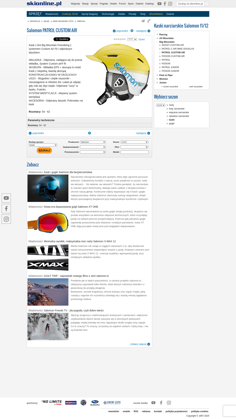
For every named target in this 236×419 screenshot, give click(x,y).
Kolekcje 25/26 (70, 14)
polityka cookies (199, 411)
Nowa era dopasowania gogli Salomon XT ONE (71, 206)
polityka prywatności (177, 411)
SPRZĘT (35, 14)
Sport (131, 3)
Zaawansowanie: (71, 147)
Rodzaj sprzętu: (36, 142)
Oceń (142, 39)
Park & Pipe (166, 75)
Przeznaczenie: (72, 152)
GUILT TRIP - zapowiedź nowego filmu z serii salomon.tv (76, 275)
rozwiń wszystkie (170, 86)
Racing (163, 34)
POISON (166, 63)
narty (171, 105)
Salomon (81, 21)
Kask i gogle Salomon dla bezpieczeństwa (68, 172)
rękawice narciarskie (179, 116)
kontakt (158, 411)
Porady (132, 14)
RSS (136, 411)
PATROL (166, 60)
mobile (126, 411)
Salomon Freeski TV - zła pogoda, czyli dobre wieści (74, 310)
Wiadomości (51, 14)
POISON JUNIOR (170, 71)
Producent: (73, 142)
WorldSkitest (156, 14)
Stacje (85, 3)
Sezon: (116, 142)
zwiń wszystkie (196, 86)
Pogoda (104, 3)
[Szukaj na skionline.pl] (206, 3)
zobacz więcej (138, 344)
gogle (171, 123)
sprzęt (46, 21)
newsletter (113, 411)
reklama (146, 411)
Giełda (121, 14)
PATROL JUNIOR (170, 67)
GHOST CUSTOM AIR (173, 45)
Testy (142, 14)
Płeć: (117, 147)
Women (163, 78)
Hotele (113, 3)
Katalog (149, 3)
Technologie (108, 14)
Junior (163, 82)
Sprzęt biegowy (89, 14)
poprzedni (122, 30)
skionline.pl (35, 21)
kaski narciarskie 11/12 (63, 21)
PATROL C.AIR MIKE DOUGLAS (178, 49)
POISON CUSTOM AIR (173, 56)
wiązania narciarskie (179, 112)
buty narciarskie (177, 108)
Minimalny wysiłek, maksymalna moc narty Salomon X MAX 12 (80, 241)
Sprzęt (94, 3)
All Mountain (166, 38)
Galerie (139, 3)
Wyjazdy (75, 3)
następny (141, 30)
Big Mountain (166, 41)
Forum (122, 3)
